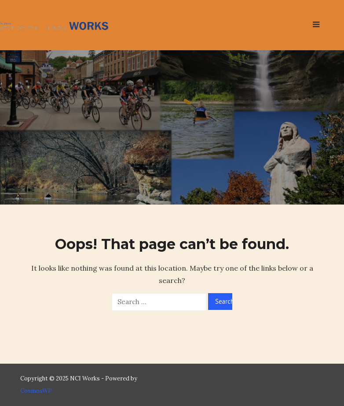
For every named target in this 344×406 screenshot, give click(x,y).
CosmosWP (36, 391)
